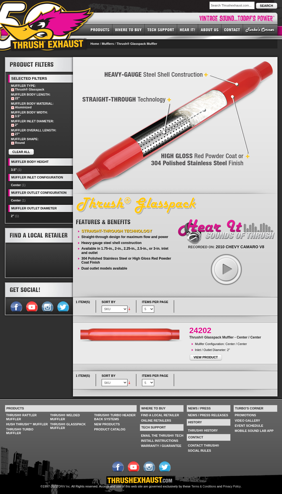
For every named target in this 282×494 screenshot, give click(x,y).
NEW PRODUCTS (107, 424)
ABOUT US (210, 29)
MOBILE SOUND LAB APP (254, 430)
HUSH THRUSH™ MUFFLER (27, 424)
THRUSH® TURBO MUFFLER (20, 431)
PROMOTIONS (245, 415)
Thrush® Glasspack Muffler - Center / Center (225, 337)
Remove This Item (12, 89)
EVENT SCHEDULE (249, 425)
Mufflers (108, 43)
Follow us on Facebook (16, 306)
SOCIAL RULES (199, 450)
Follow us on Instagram (47, 306)
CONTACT (232, 29)
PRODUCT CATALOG (110, 429)
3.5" (14, 169)
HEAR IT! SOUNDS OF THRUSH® (187, 29)
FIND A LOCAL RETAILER (160, 415)
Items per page (155, 302)
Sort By (109, 302)
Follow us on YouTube (31, 306)
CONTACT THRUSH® (203, 445)
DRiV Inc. (64, 486)
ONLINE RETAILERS (156, 420)
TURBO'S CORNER (260, 29)
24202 (200, 330)
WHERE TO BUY (128, 29)
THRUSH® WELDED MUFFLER (65, 417)
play (226, 269)
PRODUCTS (100, 29)
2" (12, 216)
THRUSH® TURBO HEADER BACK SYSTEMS (115, 417)
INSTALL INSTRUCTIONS (159, 440)
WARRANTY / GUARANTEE (161, 445)
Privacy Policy (232, 486)
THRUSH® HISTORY (203, 430)
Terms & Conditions (203, 486)
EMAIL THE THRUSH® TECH (162, 435)
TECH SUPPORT (161, 29)
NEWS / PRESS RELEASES (208, 415)
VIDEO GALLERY (247, 420)
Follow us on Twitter (63, 306)
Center (16, 185)
